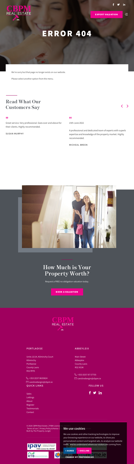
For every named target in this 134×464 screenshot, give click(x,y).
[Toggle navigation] (126, 14)
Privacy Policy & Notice (49, 428)
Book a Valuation (67, 291)
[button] (122, 106)
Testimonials (33, 408)
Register (30, 404)
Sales (29, 393)
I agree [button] (70, 458)
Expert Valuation (106, 14)
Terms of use (32, 428)
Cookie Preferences (83, 428)
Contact (30, 412)
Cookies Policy (66, 428)
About (29, 401)
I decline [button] (84, 458)
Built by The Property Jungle (39, 431)
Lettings (30, 397)
